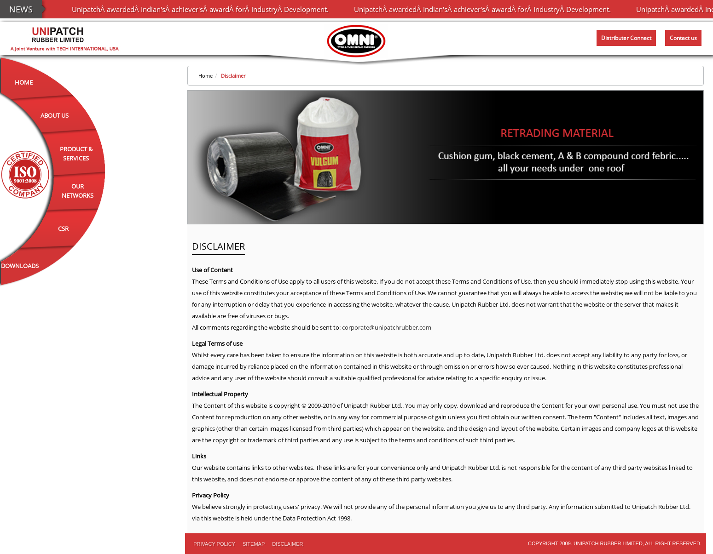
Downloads (20, 266)
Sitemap (254, 544)
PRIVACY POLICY (214, 544)
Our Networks (77, 191)
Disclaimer (233, 75)
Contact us (683, 38)
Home (24, 82)
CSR (63, 228)
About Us (55, 115)
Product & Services (76, 153)
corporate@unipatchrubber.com (386, 327)
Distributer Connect (626, 38)
